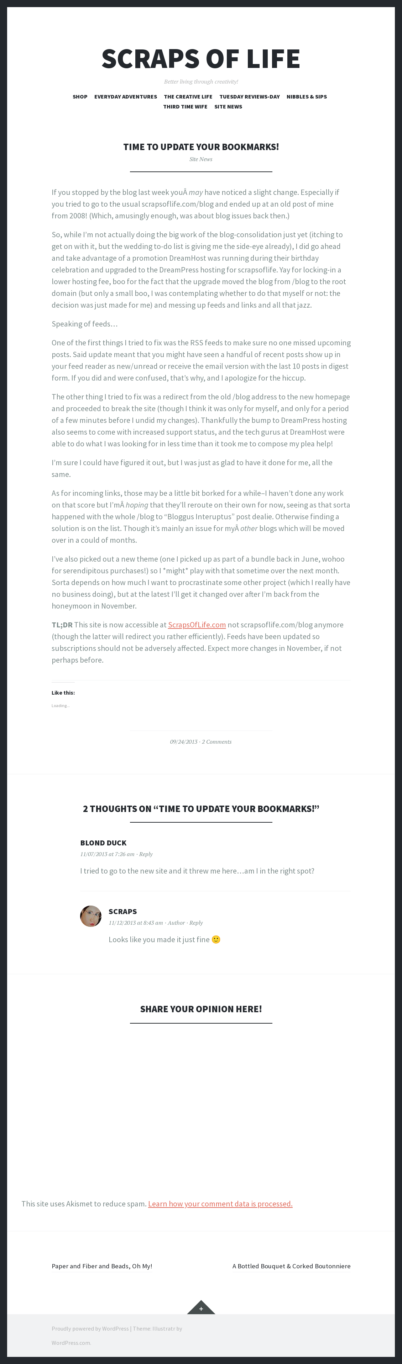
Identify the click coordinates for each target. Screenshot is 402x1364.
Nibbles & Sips (307, 96)
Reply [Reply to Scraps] (196, 923)
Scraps (123, 911)
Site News (228, 106)
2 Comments (217, 741)
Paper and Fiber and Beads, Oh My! (108, 1265)
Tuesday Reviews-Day (249, 96)
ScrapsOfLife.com (197, 625)
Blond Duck (103, 843)
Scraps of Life (201, 58)
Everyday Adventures (125, 96)
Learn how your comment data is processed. (220, 1204)
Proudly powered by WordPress (90, 1328)
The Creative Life (188, 96)
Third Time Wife (185, 106)
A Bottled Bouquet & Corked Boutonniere (282, 1265)
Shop (80, 96)
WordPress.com (71, 1342)
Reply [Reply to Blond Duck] (145, 854)
